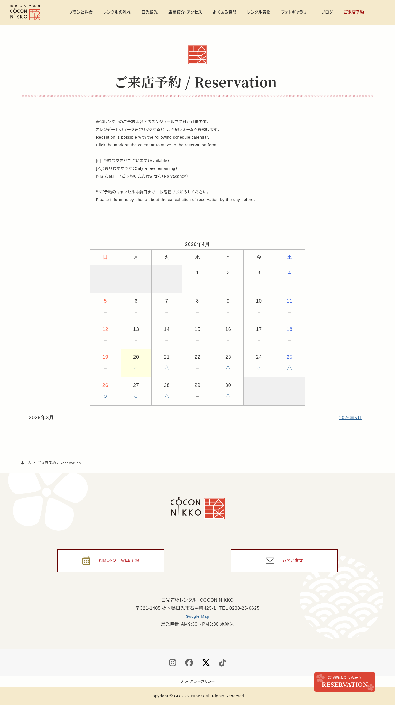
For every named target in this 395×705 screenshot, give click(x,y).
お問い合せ (293, 557)
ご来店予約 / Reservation (344, 682)
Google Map (197, 615)
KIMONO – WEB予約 (119, 557)
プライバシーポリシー (197, 681)
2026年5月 (349, 417)
